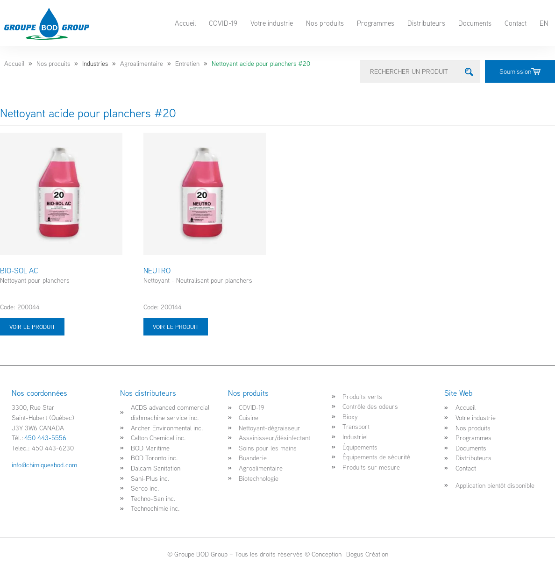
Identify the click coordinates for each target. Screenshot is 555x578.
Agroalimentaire (141, 63)
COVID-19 (223, 23)
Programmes (375, 23)
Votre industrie (271, 23)
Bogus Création (366, 553)
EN (544, 23)
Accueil (185, 23)
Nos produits (325, 23)
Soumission (520, 71)
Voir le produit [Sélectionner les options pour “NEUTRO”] (176, 326)
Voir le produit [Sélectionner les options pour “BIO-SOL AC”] (32, 326)
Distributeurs (426, 23)
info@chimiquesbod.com (44, 464)
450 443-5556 (45, 437)
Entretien (187, 63)
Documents (474, 23)
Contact (516, 23)
